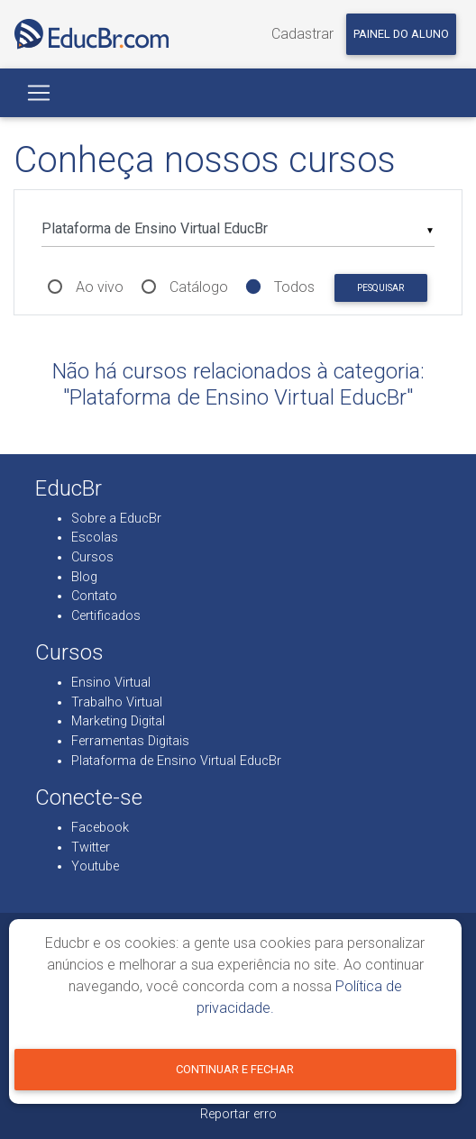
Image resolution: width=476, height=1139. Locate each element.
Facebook (100, 827)
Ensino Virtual (111, 682)
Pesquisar (380, 288)
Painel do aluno (401, 34)
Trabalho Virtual (116, 702)
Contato (94, 596)
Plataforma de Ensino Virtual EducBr (176, 761)
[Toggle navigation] (38, 93)
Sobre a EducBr (116, 518)
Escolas (94, 537)
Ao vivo (100, 287)
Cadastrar (302, 33)
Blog (84, 577)
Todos (294, 287)
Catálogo (198, 287)
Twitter (90, 847)
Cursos (92, 557)
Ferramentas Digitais (130, 741)
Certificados (106, 616)
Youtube (95, 866)
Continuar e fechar (235, 1069)
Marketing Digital (118, 721)
